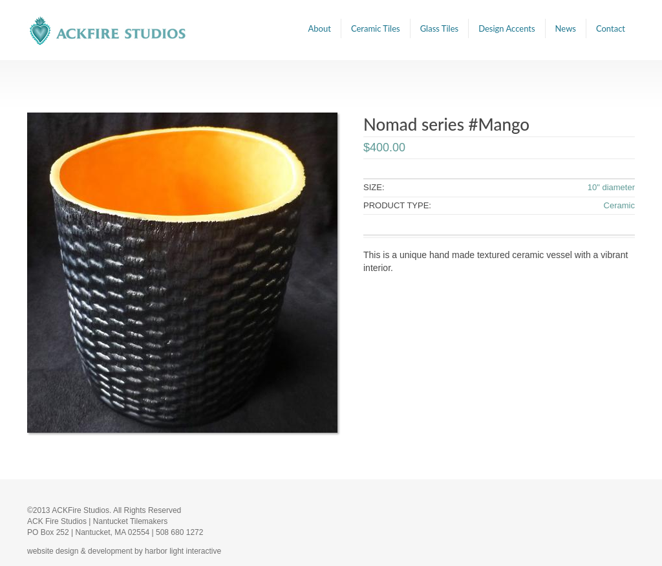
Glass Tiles (439, 28)
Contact (610, 28)
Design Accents (506, 28)
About (319, 28)
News (565, 28)
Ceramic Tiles (375, 28)
